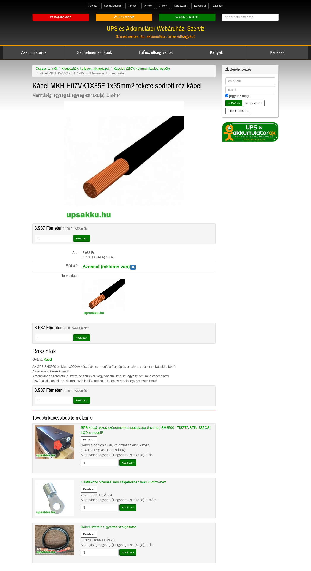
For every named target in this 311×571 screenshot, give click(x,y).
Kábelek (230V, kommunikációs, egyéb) (142, 68)
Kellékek (277, 52)
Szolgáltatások (112, 6)
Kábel (48, 359)
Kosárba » (82, 238)
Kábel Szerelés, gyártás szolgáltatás (108, 527)
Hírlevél (132, 6)
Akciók (148, 6)
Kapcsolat (200, 6)
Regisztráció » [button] (253, 103)
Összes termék (47, 68)
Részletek (89, 439)
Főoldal (92, 6)
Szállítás (218, 6)
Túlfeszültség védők (155, 52)
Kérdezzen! (180, 6)
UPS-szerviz (124, 17)
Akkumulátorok (33, 52)
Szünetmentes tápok (94, 52)
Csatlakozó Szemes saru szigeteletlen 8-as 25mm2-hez (123, 482)
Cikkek (163, 6)
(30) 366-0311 (187, 17)
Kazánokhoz (60, 17)
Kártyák (216, 52)
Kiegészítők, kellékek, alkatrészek (86, 68)
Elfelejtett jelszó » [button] (238, 111)
